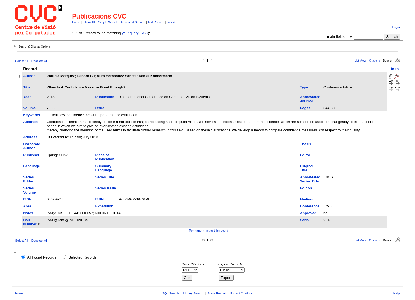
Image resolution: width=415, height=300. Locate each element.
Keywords (31, 115)
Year (27, 97)
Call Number (29, 222)
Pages (305, 108)
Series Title (104, 177)
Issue (99, 108)
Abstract (30, 122)
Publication (104, 97)
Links (394, 69)
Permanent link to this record (208, 230)
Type (304, 87)
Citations (374, 60)
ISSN (27, 199)
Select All (21, 60)
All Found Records (41, 257)
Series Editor (28, 179)
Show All (89, 22)
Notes (28, 213)
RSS (144, 33)
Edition (306, 188)
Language (31, 166)
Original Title (306, 168)
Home (76, 22)
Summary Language (103, 168)
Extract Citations (241, 293)
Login (396, 27)
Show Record (217, 293)
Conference (309, 206)
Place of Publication (104, 157)
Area (27, 206)
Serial (305, 220)
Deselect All (39, 60)
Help (396, 293)
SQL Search (170, 293)
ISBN (99, 199)
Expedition (104, 206)
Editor (305, 155)
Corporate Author (31, 146)
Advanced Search (132, 22)
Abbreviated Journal (310, 99)
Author (29, 76)
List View (360, 60)
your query (130, 33)
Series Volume (29, 190)
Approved (308, 213)
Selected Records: (83, 257)
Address (30, 137)
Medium (306, 199)
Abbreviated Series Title (310, 179)
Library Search (193, 293)
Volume (29, 108)
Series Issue (105, 188)
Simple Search (108, 22)
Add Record (155, 22)
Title (26, 87)
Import (171, 22)
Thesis (305, 144)
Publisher (31, 155)
